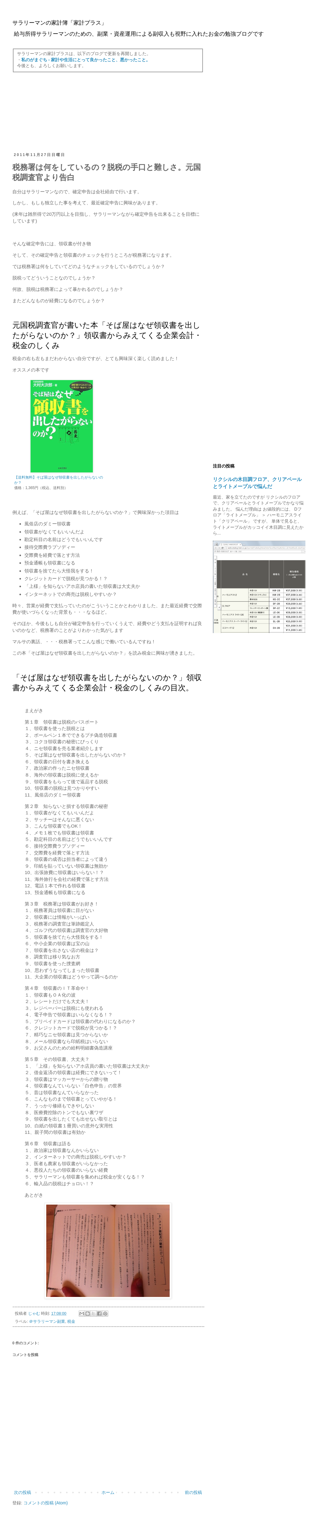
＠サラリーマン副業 (47, 1321)
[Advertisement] (108, 112)
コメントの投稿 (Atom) (45, 1502)
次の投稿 (22, 1492)
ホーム (107, 1492)
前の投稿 (193, 1492)
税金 (71, 1321)
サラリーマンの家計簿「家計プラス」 (59, 23)
